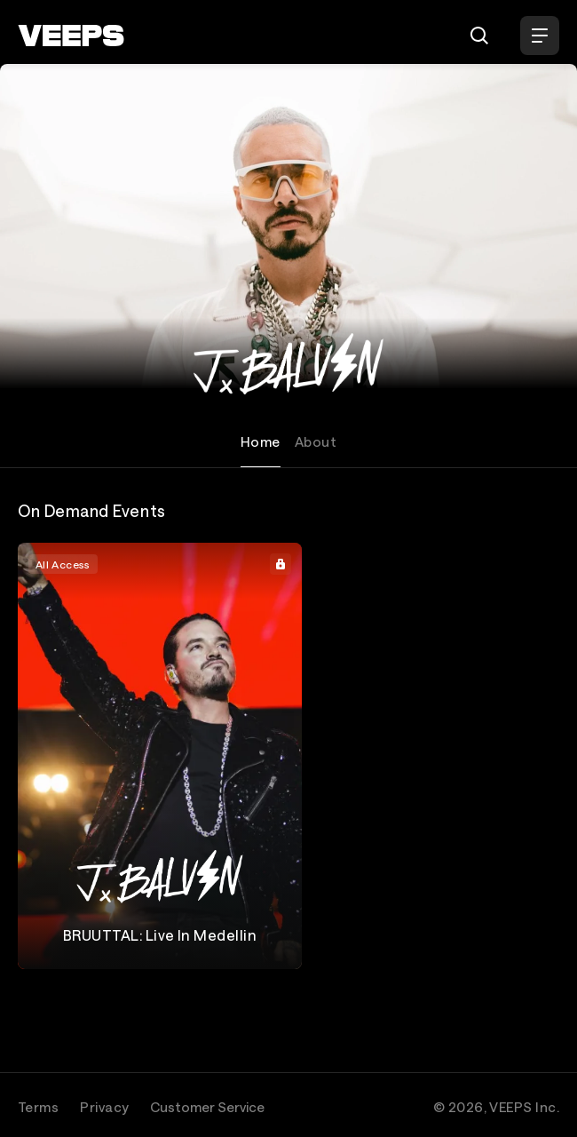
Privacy (104, 1107)
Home (261, 441)
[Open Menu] (539, 35)
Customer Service (207, 1107)
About (315, 441)
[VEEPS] (71, 35)
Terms (38, 1107)
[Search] (479, 35)
